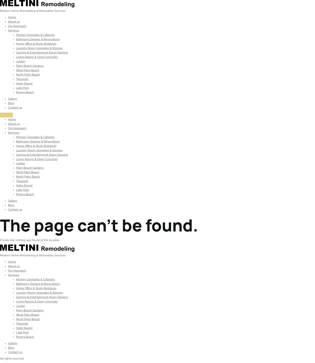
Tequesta (22, 79)
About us (14, 21)
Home (12, 17)
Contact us (15, 107)
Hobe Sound (24, 83)
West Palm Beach (27, 70)
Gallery (12, 98)
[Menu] (6, 115)
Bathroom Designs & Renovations (38, 39)
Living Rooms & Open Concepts (37, 57)
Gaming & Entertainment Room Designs (42, 52)
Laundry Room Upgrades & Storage (39, 48)
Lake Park (22, 88)
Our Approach (17, 26)
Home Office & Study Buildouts (36, 43)
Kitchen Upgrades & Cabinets (35, 35)
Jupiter (20, 61)
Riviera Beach (25, 92)
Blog (11, 103)
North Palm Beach (28, 74)
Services (13, 30)
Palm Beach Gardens (30, 65)
